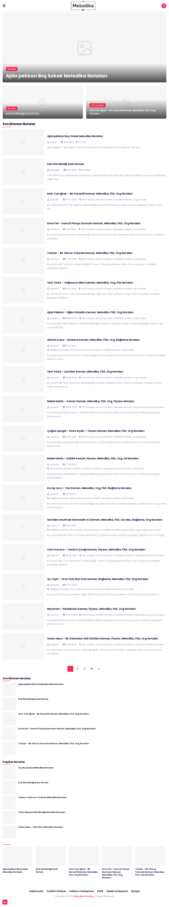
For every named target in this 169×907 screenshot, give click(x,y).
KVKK (100, 891)
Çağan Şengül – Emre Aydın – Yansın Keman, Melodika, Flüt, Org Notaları (95, 431)
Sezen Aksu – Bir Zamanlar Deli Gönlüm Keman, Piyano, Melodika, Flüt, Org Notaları (102, 638)
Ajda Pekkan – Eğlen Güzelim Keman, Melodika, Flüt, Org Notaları (90, 312)
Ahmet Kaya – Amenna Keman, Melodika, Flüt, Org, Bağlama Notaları (93, 340)
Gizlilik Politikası (56, 891)
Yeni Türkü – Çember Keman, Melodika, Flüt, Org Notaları (85, 372)
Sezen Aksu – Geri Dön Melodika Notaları (40, 827)
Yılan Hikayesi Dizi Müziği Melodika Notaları (42, 812)
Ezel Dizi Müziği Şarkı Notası (22, 113)
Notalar (12, 69)
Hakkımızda (36, 891)
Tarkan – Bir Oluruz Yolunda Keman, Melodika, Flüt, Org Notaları (90, 253)
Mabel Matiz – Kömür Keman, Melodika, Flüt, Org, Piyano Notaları (90, 401)
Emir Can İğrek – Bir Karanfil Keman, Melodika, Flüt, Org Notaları (122, 112)
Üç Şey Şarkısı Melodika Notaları (36, 767)
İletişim (135, 891)
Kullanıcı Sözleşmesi (81, 891)
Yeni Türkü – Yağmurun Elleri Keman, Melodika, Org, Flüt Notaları (90, 283)
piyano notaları (155, 407)
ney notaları (127, 529)
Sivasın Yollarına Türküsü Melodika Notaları (42, 797)
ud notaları (139, 468)
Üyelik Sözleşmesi (117, 891)
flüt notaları (97, 105)
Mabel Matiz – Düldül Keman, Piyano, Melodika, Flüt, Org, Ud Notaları (93, 458)
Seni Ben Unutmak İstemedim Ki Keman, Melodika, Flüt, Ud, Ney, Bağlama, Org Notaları (104, 520)
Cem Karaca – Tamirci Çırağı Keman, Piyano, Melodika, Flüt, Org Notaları (96, 549)
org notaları (140, 199)
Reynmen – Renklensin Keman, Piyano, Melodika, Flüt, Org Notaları (91, 609)
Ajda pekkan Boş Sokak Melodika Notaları (56, 76)
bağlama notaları (59, 349)
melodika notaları (123, 199)
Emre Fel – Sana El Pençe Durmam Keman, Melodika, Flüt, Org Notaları (94, 223)
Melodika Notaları (84, 896)
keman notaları (104, 199)
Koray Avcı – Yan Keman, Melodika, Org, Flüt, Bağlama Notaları (89, 488)
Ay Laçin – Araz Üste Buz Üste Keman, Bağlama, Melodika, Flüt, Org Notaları (97, 579)
